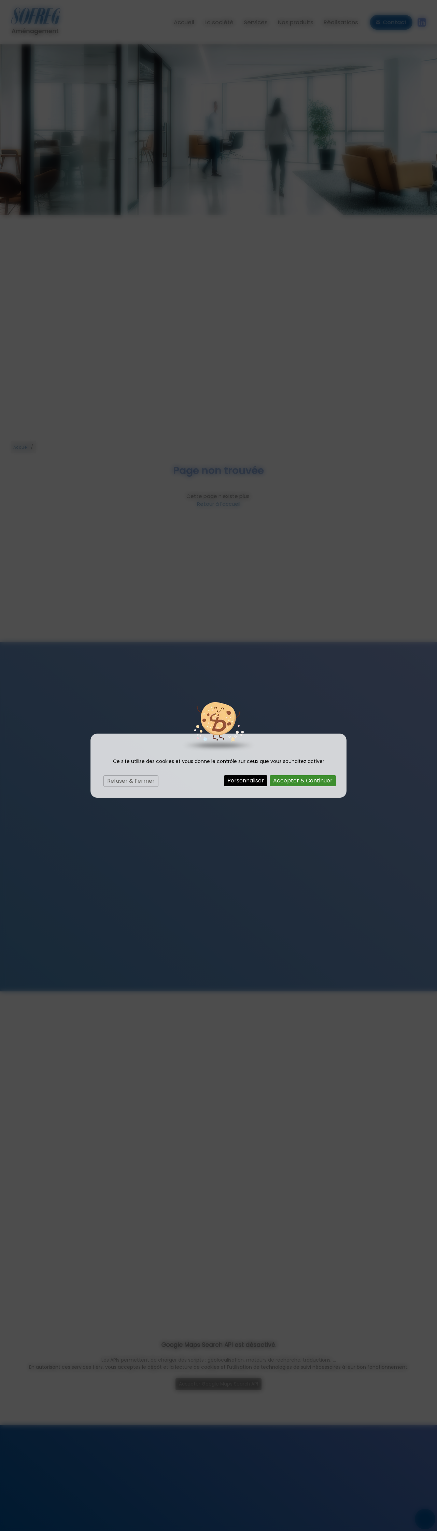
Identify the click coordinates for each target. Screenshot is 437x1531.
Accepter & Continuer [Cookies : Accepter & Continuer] (303, 780)
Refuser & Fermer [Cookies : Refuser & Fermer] (131, 781)
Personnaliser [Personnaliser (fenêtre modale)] (245, 780)
